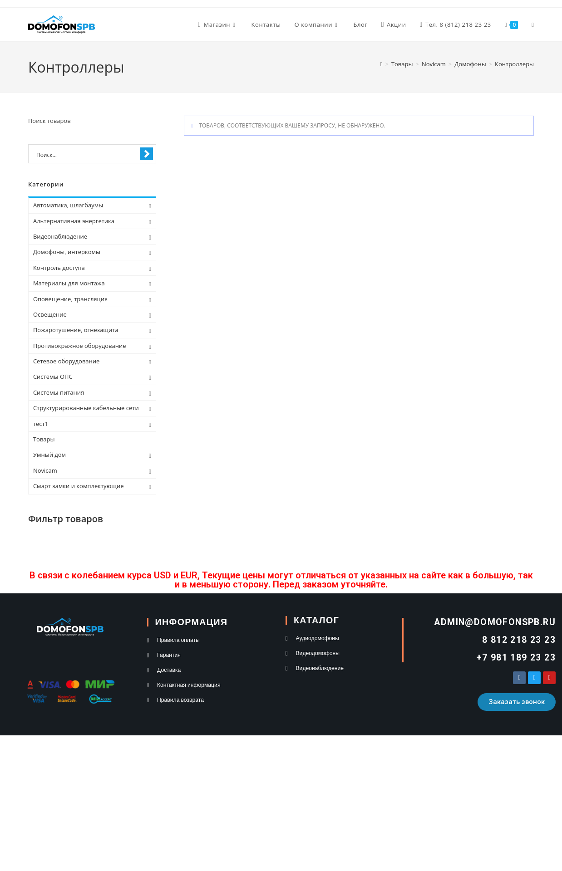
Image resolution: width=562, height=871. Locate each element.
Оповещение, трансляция (70, 299)
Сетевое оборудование (66, 361)
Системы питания (58, 392)
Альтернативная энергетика (73, 221)
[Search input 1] (86, 154)
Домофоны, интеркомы (66, 252)
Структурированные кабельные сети (86, 408)
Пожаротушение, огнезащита (75, 330)
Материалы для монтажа (69, 283)
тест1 (40, 424)
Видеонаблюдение (60, 236)
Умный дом (49, 454)
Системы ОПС (53, 376)
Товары (44, 439)
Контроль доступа (59, 268)
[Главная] (381, 64)
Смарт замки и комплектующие (78, 486)
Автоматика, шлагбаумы (68, 205)
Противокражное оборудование (79, 346)
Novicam (45, 470)
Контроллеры (514, 64)
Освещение (50, 314)
